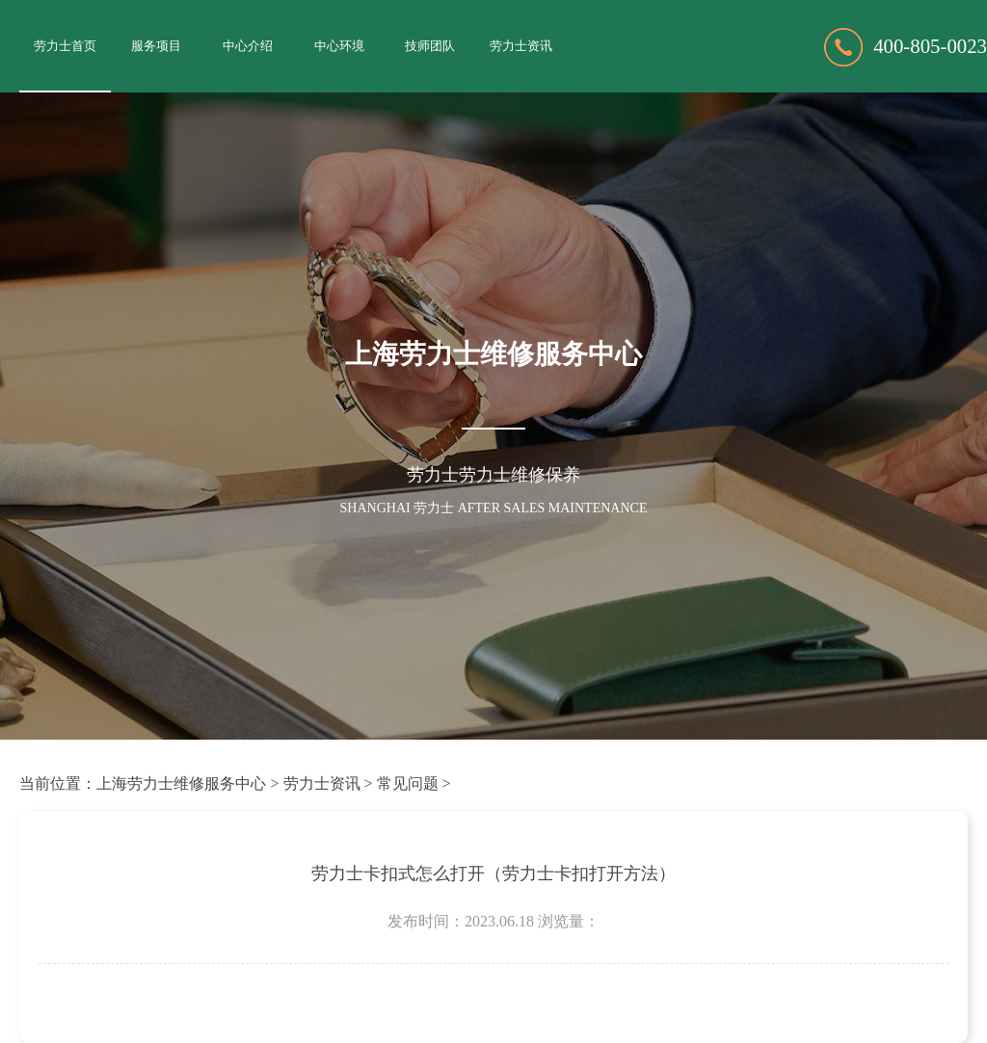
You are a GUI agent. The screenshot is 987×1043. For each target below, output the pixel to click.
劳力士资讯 (521, 46)
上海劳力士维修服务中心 (181, 783)
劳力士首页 (65, 46)
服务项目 (156, 46)
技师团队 (430, 46)
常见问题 (408, 783)
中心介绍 (248, 46)
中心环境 (339, 46)
